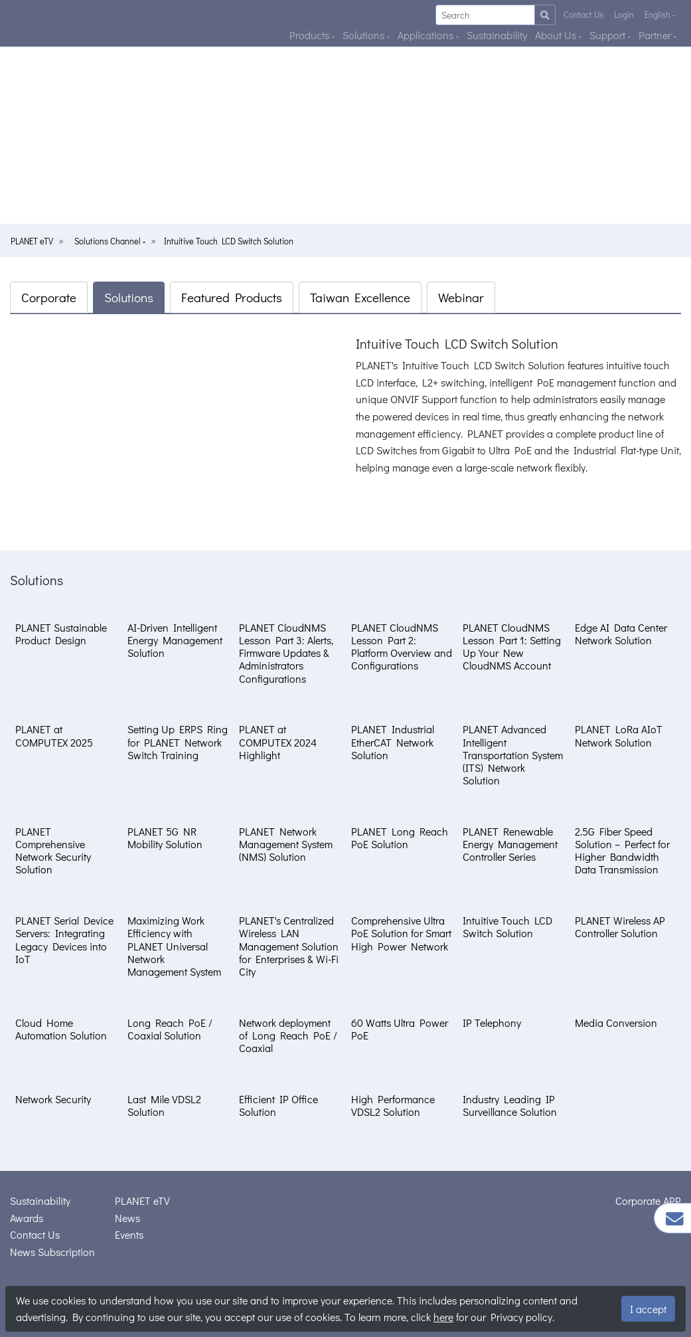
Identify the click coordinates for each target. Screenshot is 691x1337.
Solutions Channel (108, 241)
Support (608, 35)
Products (310, 35)
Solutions (365, 35)
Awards (26, 1218)
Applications (427, 35)
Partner (656, 35)
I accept (648, 1309)
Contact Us (583, 14)
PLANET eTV (32, 241)
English (658, 14)
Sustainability (497, 35)
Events (129, 1234)
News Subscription (52, 1252)
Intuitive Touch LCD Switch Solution (228, 241)
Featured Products (231, 297)
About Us (557, 35)
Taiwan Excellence (360, 297)
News (127, 1218)
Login (624, 14)
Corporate (48, 297)
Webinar (461, 297)
